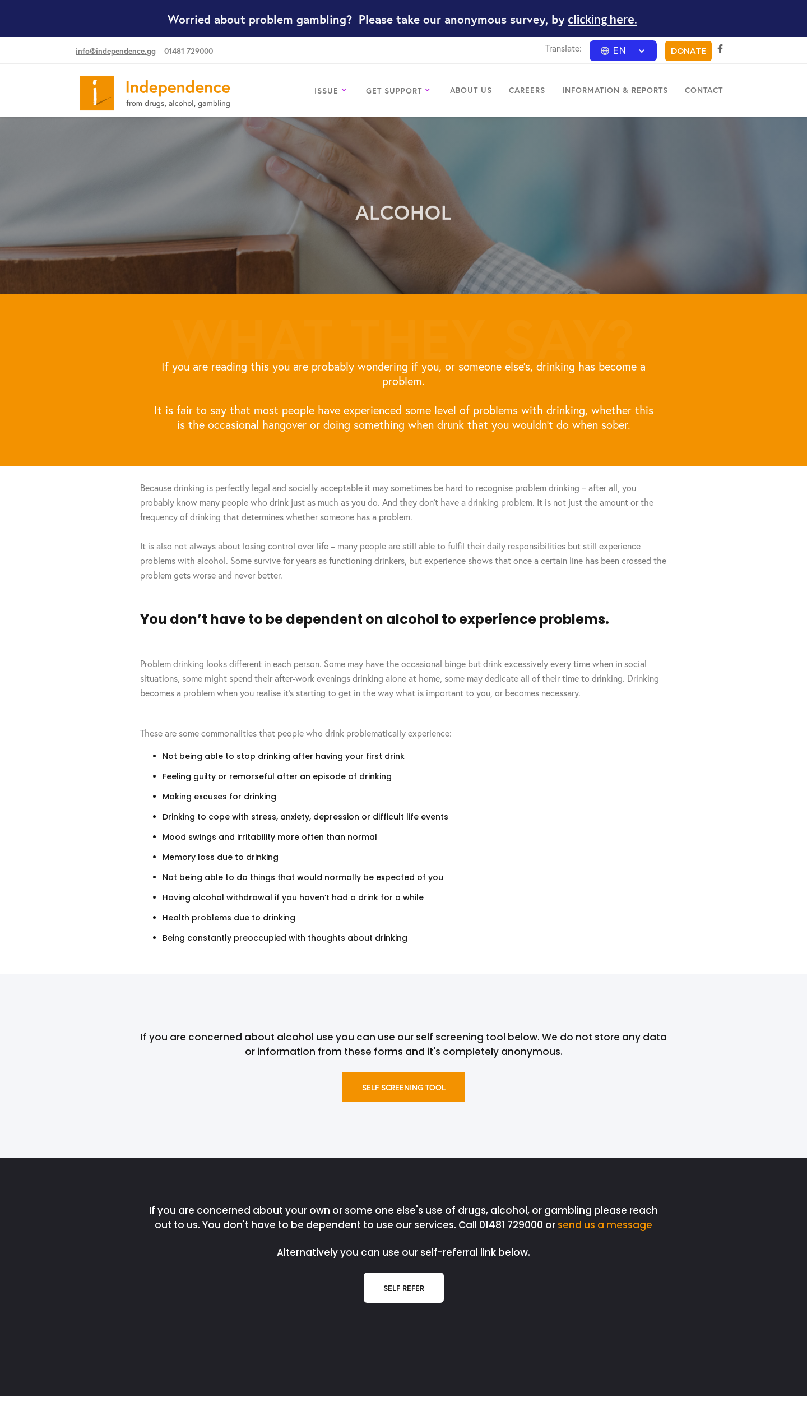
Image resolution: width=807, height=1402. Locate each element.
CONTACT (704, 90)
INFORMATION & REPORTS (615, 90)
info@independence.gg (116, 50)
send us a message (605, 1225)
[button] (623, 50)
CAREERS (527, 90)
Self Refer (403, 1288)
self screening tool (404, 1087)
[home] (155, 93)
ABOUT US (471, 90)
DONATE (688, 51)
